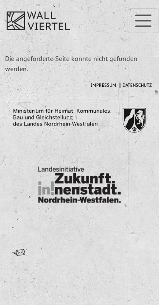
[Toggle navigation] (143, 20)
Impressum (103, 85)
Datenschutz (137, 85)
